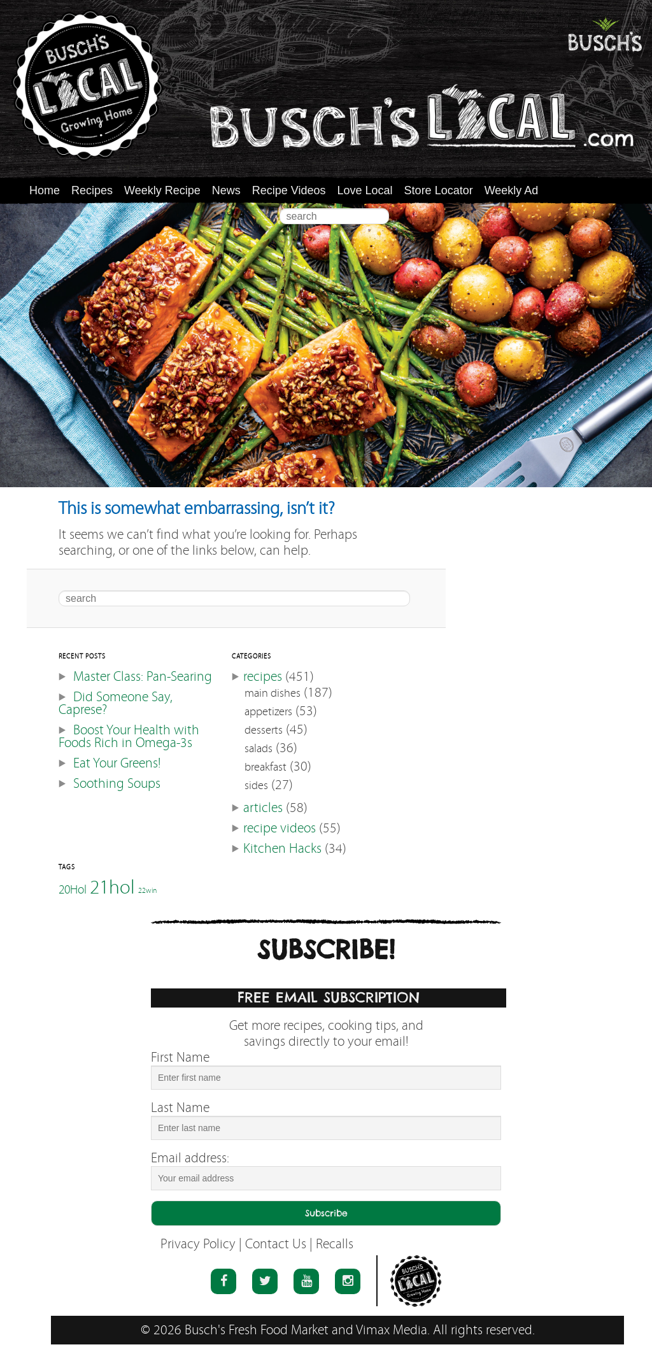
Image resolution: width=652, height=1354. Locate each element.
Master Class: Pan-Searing (142, 677)
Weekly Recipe (162, 190)
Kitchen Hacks (282, 849)
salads (258, 748)
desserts (263, 730)
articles (263, 808)
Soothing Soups (116, 784)
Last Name (180, 1108)
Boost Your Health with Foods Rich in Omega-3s (129, 736)
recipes (262, 677)
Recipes (92, 190)
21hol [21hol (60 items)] (112, 887)
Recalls (334, 1244)
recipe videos (279, 828)
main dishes (272, 693)
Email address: (190, 1158)
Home (44, 190)
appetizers (268, 711)
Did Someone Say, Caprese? (116, 703)
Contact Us (275, 1244)
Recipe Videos (289, 190)
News (226, 190)
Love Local (365, 190)
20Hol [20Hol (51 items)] (73, 889)
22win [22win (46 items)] (147, 891)
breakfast (265, 767)
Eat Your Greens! (116, 763)
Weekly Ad (512, 190)
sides (256, 785)
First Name (180, 1057)
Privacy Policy (198, 1244)
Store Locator (438, 190)
